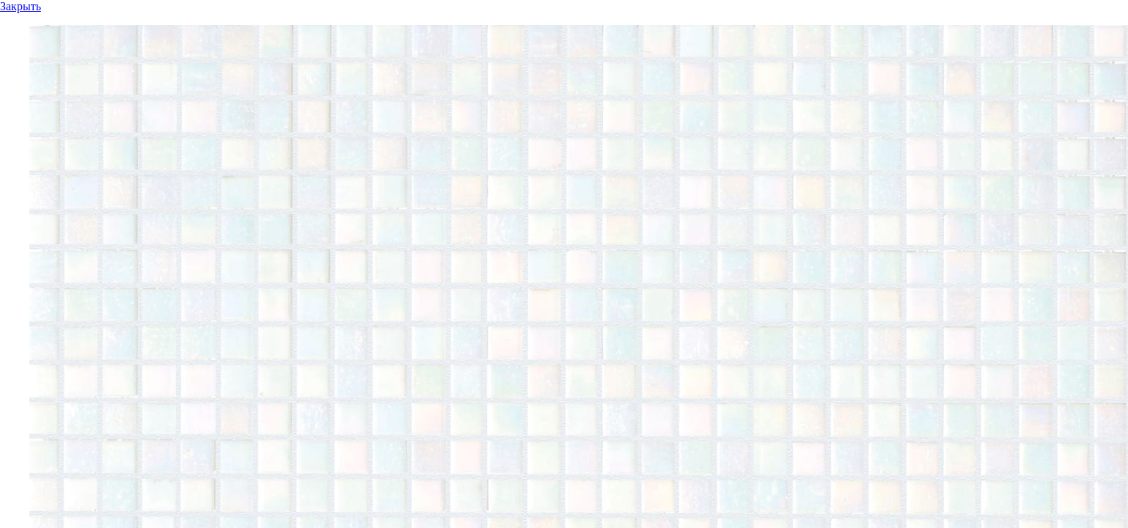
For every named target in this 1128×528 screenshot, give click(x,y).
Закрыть (20, 6)
